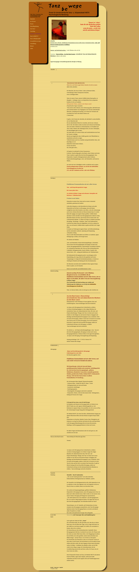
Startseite (32, 19)
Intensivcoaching (54, 271)
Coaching (32, 31)
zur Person (33, 21)
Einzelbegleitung (34, 26)
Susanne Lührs (54, 568)
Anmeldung (33, 43)
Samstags (52, 178)
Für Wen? (32, 28)
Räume (32, 46)
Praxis (31, 24)
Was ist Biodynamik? (35, 38)
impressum (56, 567)
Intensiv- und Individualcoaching (58, 50)
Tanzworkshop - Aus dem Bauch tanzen (65, 54)
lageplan (61, 567)
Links (31, 48)
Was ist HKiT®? (34, 36)
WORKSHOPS (53, 345)
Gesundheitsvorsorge (35, 41)
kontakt (51, 567)
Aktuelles (52, 41)
